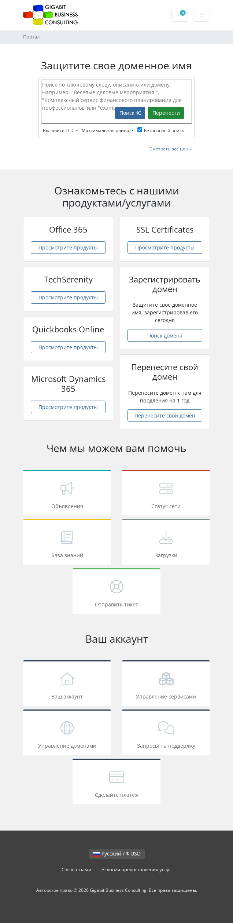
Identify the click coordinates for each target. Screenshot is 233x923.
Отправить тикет (116, 592)
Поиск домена (164, 335)
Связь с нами (76, 870)
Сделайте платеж (116, 782)
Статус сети (166, 494)
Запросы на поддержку (166, 733)
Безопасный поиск (160, 130)
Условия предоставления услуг (136, 870)
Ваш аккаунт (67, 684)
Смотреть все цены (170, 149)
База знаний (67, 543)
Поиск (130, 112)
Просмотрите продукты (68, 247)
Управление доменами (67, 733)
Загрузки (166, 543)
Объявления (67, 494)
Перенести (166, 112)
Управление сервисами (166, 684)
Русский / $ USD (117, 853)
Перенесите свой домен (164, 415)
